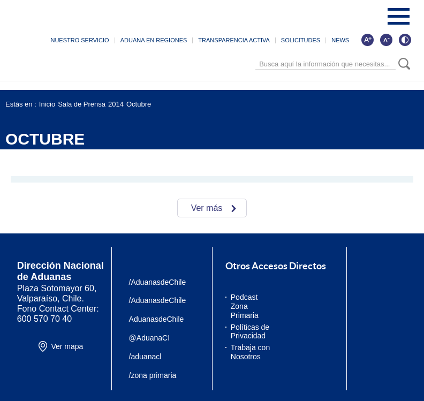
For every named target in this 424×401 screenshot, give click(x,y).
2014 (116, 104)
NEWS (340, 40)
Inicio (47, 104)
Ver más (207, 208)
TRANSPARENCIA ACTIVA (233, 40)
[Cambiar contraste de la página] (404, 39)
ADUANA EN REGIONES (153, 40)
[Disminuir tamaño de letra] (385, 39)
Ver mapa (67, 346)
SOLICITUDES (300, 40)
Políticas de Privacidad (250, 332)
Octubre (138, 104)
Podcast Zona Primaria (245, 306)
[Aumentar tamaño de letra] (367, 39)
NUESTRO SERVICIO (79, 40)
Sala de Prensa (81, 104)
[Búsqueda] (325, 64)
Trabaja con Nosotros (250, 352)
